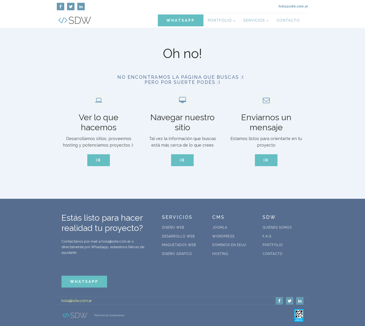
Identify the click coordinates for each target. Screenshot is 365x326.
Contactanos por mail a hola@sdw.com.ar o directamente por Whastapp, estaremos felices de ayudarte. (102, 247)
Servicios (254, 20)
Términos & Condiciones (109, 315)
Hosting (220, 254)
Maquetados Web (179, 245)
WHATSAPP (180, 20)
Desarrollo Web (178, 236)
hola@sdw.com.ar (76, 301)
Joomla (219, 227)
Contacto (288, 20)
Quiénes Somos (277, 227)
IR (98, 160)
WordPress (223, 236)
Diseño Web (173, 227)
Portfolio (220, 20)
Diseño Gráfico (177, 254)
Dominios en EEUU (229, 245)
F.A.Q (267, 236)
